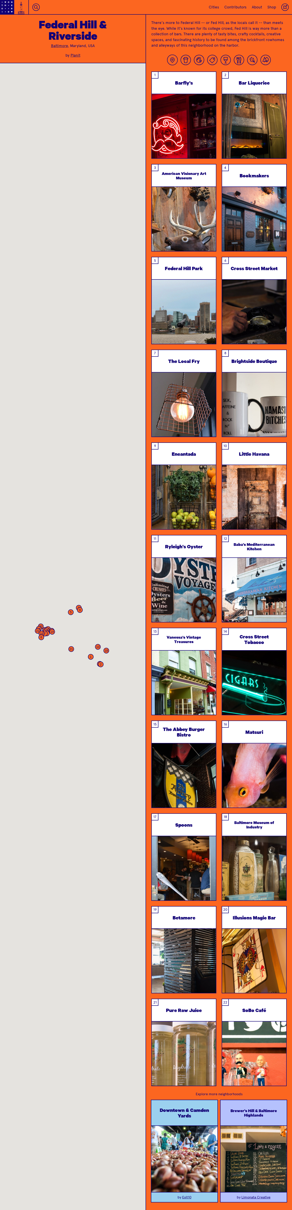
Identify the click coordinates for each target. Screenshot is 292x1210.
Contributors (235, 7)
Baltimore (59, 46)
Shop (271, 7)
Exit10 (186, 1197)
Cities (214, 7)
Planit (75, 55)
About (257, 7)
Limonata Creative (255, 1197)
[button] (91, 657)
